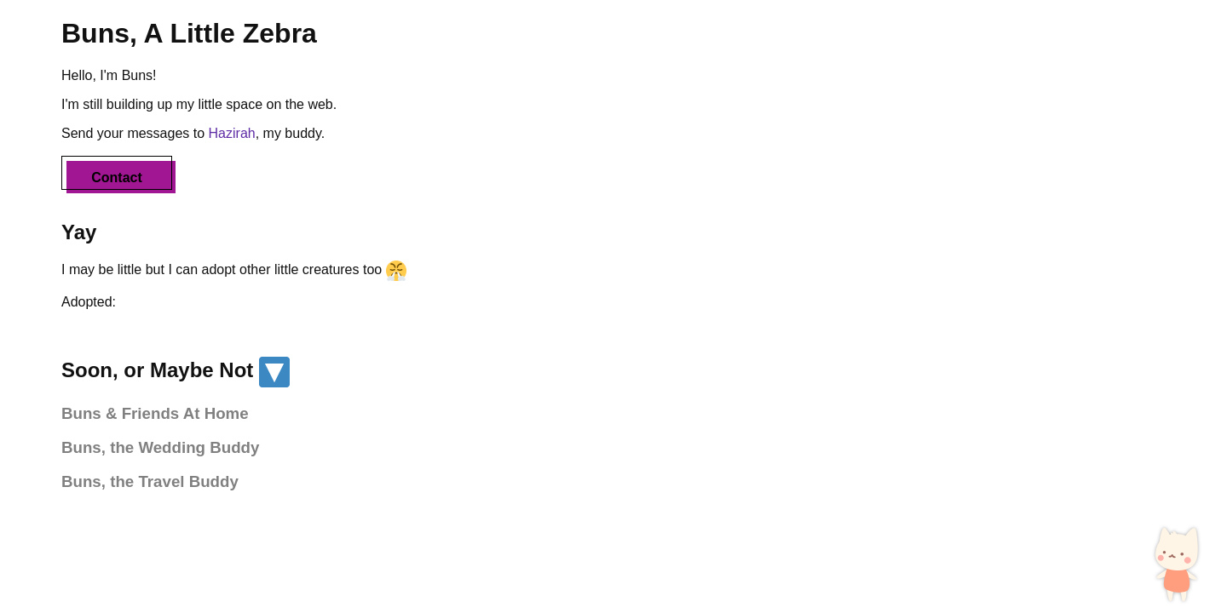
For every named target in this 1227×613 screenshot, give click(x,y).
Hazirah (232, 133)
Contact (116, 177)
